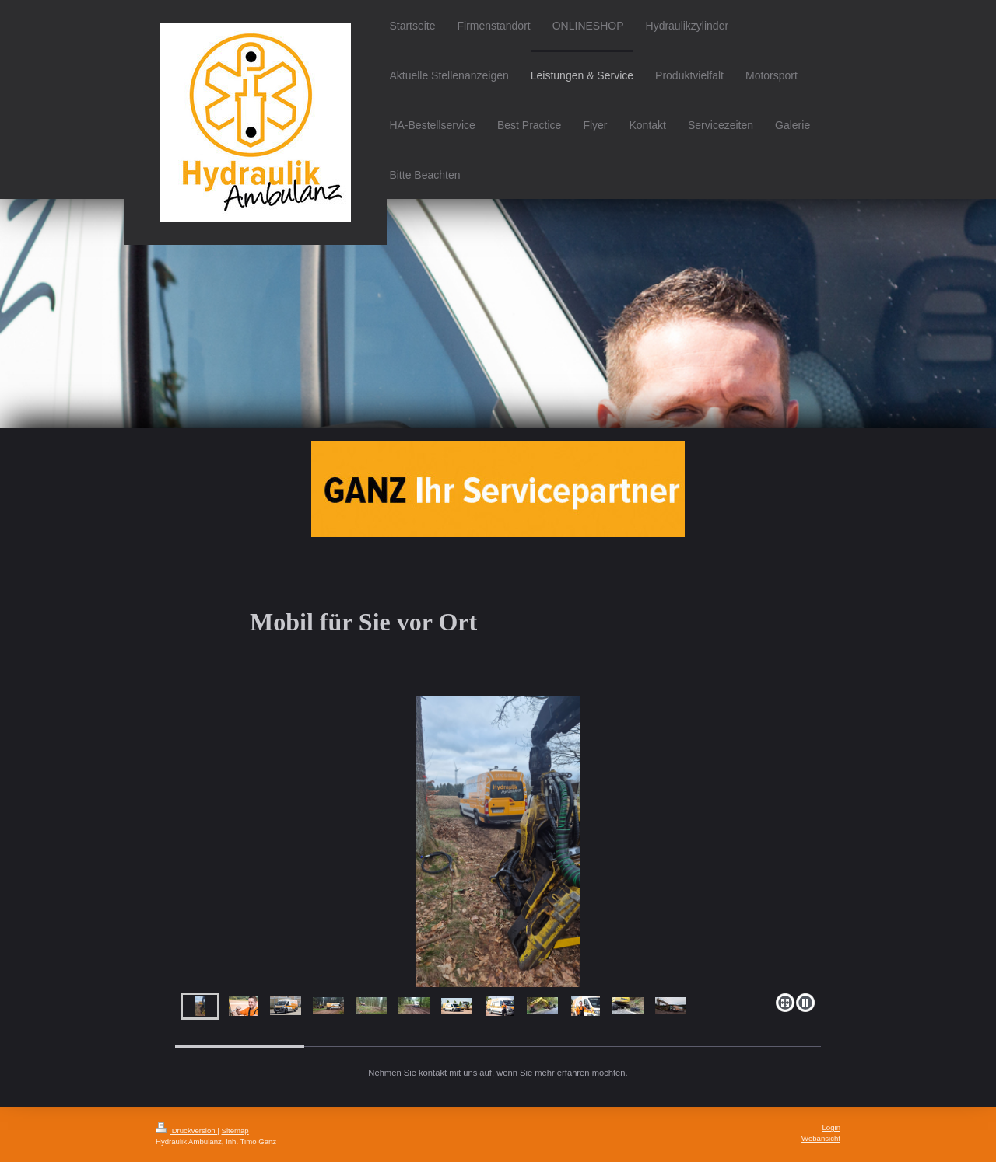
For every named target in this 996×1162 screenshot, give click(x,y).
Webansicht (820, 1138)
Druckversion (186, 1130)
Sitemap (234, 1130)
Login (831, 1127)
